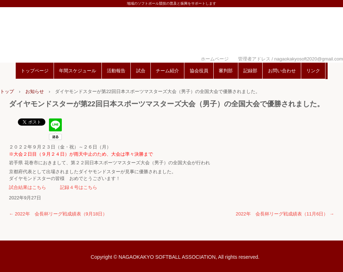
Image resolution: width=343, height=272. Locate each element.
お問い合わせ (282, 70)
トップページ (35, 70)
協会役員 (199, 70)
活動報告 (116, 70)
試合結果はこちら (27, 187)
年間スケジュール (77, 70)
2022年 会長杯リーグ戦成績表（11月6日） (285, 214)
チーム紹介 (167, 70)
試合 (140, 70)
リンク (313, 70)
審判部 (226, 70)
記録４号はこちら (78, 187)
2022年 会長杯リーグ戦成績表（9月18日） (58, 214)
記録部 (250, 70)
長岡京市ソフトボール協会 (171, 33)
